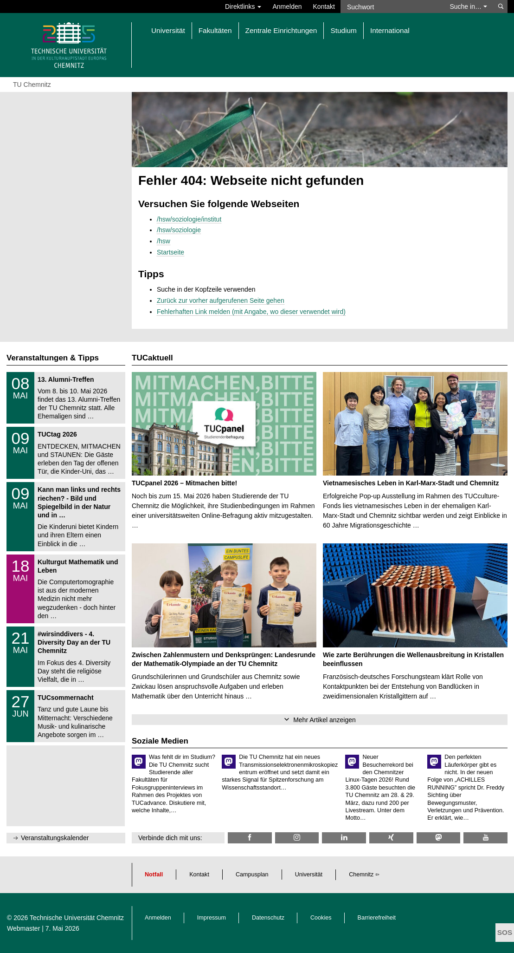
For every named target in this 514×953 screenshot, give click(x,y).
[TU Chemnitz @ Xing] (391, 837)
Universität (309, 874)
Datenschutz (268, 917)
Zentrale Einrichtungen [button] (281, 30)
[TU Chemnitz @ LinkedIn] (344, 837)
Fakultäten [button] (215, 30)
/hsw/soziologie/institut (189, 219)
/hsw (163, 241)
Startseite (170, 252)
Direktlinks (243, 6)
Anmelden (287, 6)
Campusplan (252, 874)
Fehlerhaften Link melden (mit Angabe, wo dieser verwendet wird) (251, 311)
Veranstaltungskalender (55, 838)
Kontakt (324, 6)
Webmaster (23, 928)
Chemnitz (361, 874)
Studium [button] (343, 30)
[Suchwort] (391, 6)
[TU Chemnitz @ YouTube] (485, 837)
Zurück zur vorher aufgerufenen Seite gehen (220, 300)
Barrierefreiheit (377, 917)
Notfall (154, 874)
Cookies (321, 917)
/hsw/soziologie (179, 230)
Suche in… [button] (468, 6)
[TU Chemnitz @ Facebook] (250, 837)
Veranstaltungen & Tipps (52, 357)
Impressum (211, 917)
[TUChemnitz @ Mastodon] (439, 837)
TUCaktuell (152, 357)
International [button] (390, 30)
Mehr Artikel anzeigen (324, 720)
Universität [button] (168, 30)
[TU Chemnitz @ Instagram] (297, 837)
